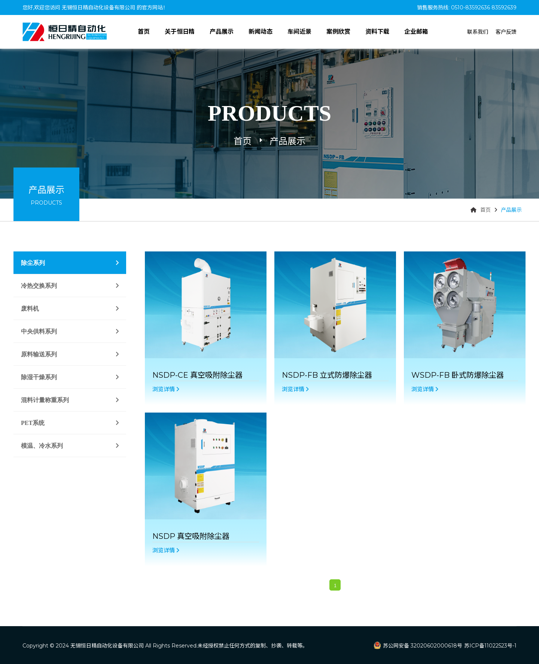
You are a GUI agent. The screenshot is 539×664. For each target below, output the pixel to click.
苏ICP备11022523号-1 (490, 645)
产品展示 (222, 31)
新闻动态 (260, 31)
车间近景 (299, 31)
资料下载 (377, 31)
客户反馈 (506, 31)
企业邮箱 (416, 31)
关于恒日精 (180, 31)
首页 (144, 31)
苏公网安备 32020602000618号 (422, 645)
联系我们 (477, 31)
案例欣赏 (338, 31)
